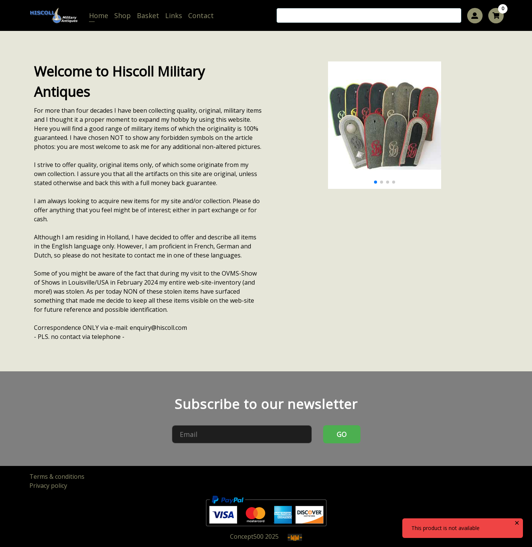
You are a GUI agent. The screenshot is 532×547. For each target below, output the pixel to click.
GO (341, 434)
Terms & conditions (56, 476)
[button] (375, 182)
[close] (517, 523)
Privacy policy (48, 485)
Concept (247, 536)
